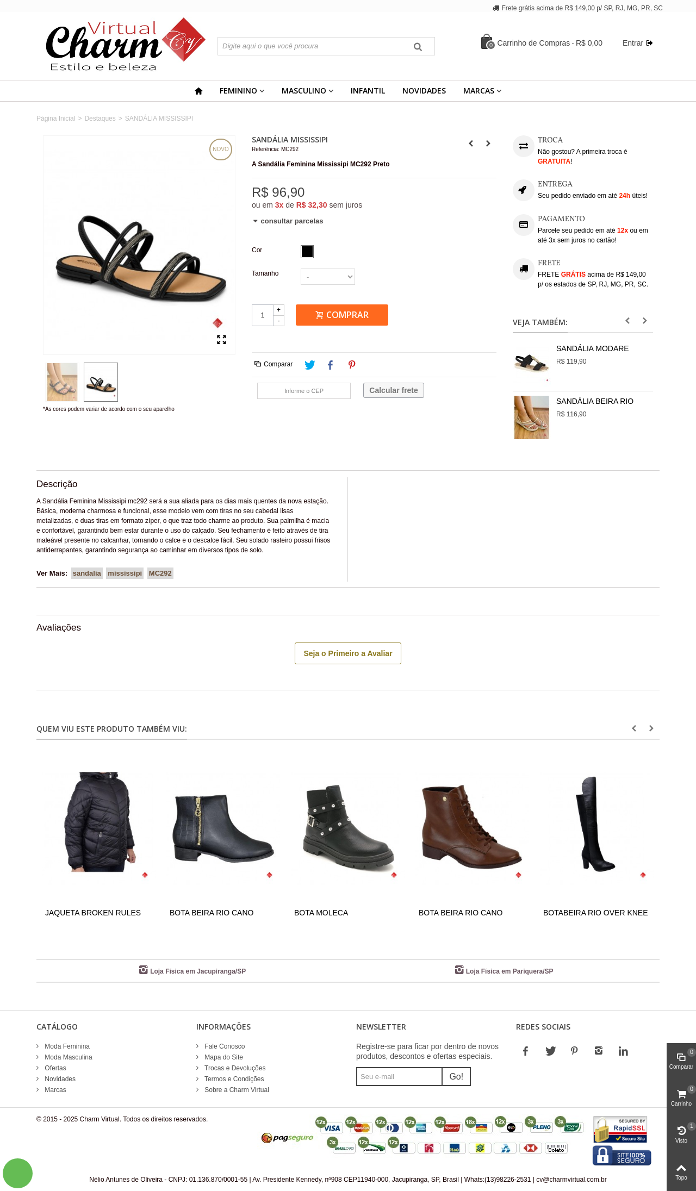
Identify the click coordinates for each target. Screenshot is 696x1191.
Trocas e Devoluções (234, 1068)
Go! (456, 1076)
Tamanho (266, 273)
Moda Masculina (67, 1057)
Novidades (424, 90)
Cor (258, 250)
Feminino (238, 90)
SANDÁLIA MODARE (592, 348)
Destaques (99, 118)
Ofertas (54, 1068)
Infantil (368, 90)
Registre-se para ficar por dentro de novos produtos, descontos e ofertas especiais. (427, 1051)
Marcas (478, 90)
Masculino (304, 90)
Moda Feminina (66, 1046)
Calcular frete (393, 390)
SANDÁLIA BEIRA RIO (594, 401)
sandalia (87, 573)
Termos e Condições (233, 1079)
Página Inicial (55, 118)
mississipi (125, 573)
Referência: (265, 149)
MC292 (160, 573)
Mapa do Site (223, 1057)
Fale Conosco (224, 1046)
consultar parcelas (288, 221)
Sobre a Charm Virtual (236, 1090)
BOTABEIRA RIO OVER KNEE (595, 912)
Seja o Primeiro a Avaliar (347, 653)
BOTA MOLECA (321, 912)
